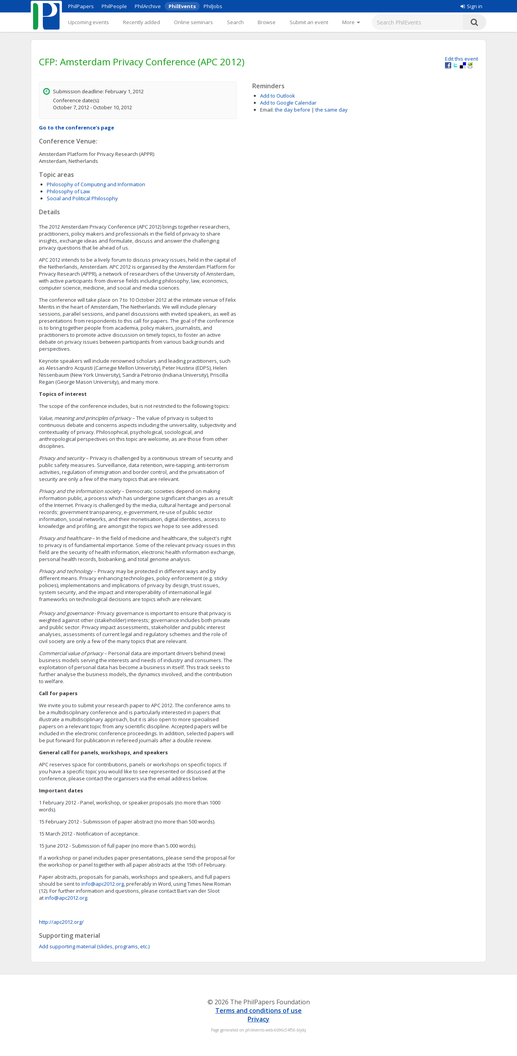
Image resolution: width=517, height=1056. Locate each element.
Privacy (258, 1019)
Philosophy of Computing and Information (96, 184)
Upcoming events (88, 22)
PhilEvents (182, 6)
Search (235, 22)
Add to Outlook (277, 95)
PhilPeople (114, 6)
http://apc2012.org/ (61, 921)
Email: (267, 109)
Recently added (141, 22)
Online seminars (193, 22)
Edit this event (461, 58)
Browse (267, 22)
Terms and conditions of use (258, 1010)
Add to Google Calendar (288, 102)
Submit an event (309, 22)
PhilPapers (81, 6)
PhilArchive (148, 6)
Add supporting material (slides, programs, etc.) (94, 946)
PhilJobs (213, 6)
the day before (292, 109)
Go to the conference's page (76, 127)
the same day (331, 109)
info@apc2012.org (102, 883)
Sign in (471, 6)
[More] (351, 22)
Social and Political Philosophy (82, 198)
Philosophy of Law (68, 191)
